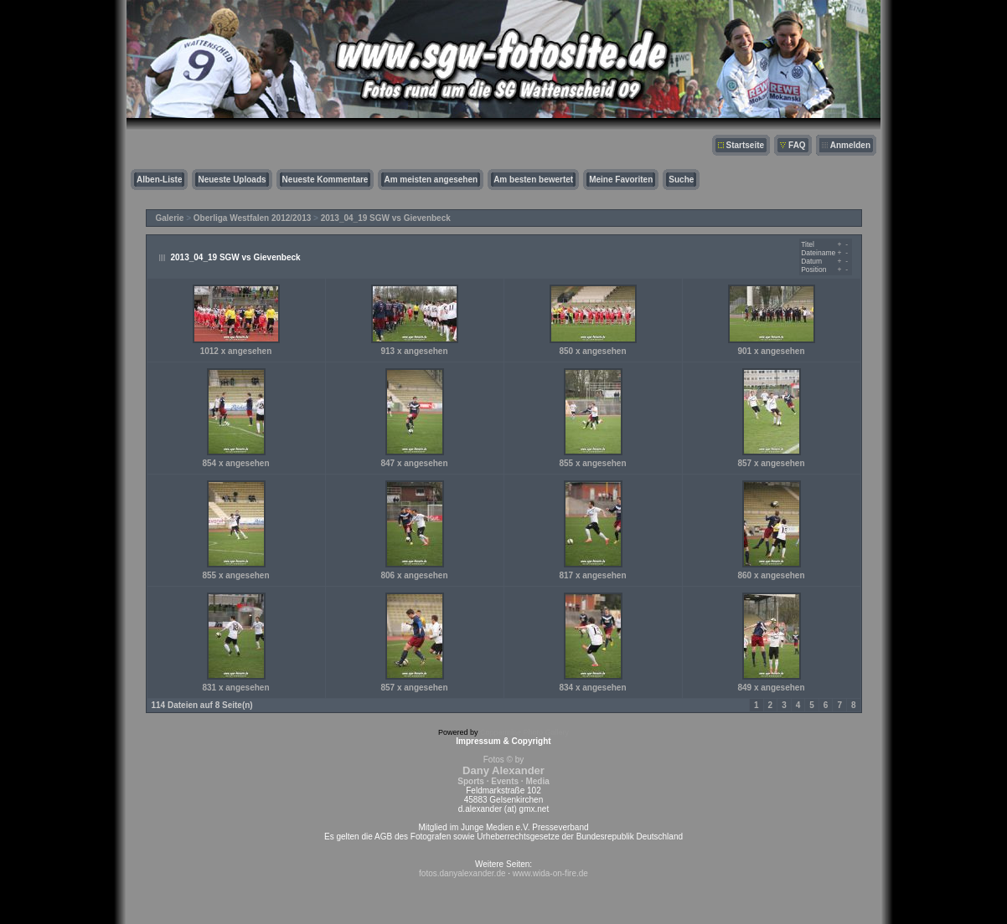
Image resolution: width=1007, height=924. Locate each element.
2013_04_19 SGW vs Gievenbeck (386, 218)
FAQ (797, 145)
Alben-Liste (159, 179)
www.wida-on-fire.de (550, 873)
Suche (681, 179)
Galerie (170, 218)
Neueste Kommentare (325, 179)
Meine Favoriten (621, 179)
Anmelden (850, 145)
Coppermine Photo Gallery (524, 732)
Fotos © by (503, 770)
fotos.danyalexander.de (462, 873)
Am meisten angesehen (431, 179)
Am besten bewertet (533, 179)
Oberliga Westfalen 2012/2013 (252, 218)
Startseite (745, 145)
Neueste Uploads (232, 179)
